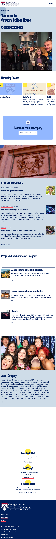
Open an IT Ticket (28, 477)
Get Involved (7, 27)
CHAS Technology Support (8, 529)
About (21, 27)
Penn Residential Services (28, 493)
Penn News (3, 227)
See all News (5, 244)
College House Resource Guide (10, 526)
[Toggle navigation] (54, 3)
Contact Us (28, 462)
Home (2, 10)
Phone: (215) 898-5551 (7, 537)
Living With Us (15, 27)
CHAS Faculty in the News (7, 187)
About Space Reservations (8, 532)
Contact (3, 520)
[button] (2, 402)
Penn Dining (4, 517)
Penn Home (4, 515)
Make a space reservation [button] (28, 133)
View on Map (5, 534)
